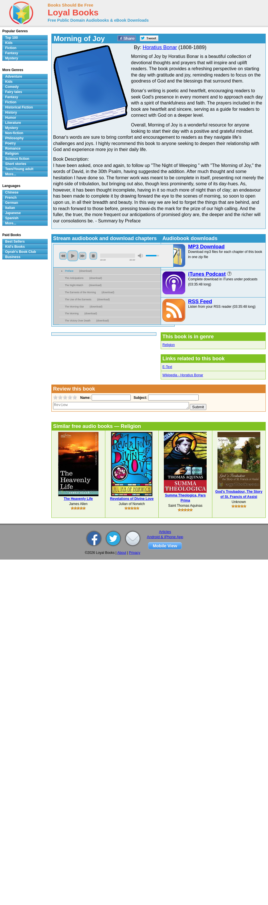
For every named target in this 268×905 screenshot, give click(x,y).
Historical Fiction (19, 107)
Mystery (11, 58)
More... (10, 174)
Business (12, 257)
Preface (69, 271)
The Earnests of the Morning (80, 292)
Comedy (12, 87)
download (85, 271)
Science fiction (17, 159)
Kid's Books (15, 247)
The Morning (71, 313)
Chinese (12, 192)
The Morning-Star (74, 306)
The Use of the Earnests (78, 299)
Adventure (13, 77)
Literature (13, 123)
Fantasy (11, 53)
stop (93, 256)
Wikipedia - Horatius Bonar (182, 375)
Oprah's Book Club (20, 252)
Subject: (140, 398)
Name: (85, 398)
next (82, 256)
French (11, 198)
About (121, 553)
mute (140, 256)
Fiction (10, 48)
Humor (10, 118)
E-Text (167, 367)
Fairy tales (13, 92)
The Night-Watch (74, 285)
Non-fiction (14, 133)
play (72, 256)
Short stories (15, 164)
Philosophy (14, 138)
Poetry (10, 143)
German (11, 203)
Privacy (134, 553)
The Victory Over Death (77, 320)
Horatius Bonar (160, 47)
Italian (10, 208)
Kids (9, 43)
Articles (165, 532)
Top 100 (11, 38)
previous (63, 256)
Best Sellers (15, 242)
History (11, 112)
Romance (13, 148)
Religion (168, 345)
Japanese (13, 213)
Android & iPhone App (165, 537)
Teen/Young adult (19, 169)
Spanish (12, 218)
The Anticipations (74, 278)
